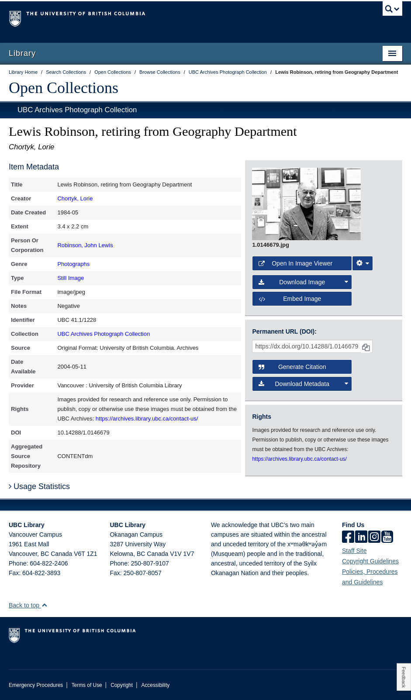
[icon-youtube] (387, 537)
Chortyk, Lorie (75, 198)
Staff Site (354, 550)
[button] (44, 605)
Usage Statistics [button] (39, 486)
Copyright (122, 685)
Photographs (73, 264)
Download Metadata (303, 383)
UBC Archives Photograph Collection (77, 110)
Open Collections (63, 88)
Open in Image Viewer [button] (295, 263)
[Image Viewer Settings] (362, 263)
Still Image (70, 278)
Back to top (28, 605)
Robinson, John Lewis (85, 245)
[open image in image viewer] (306, 203)
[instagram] (374, 537)
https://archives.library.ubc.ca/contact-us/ (147, 418)
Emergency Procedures (36, 685)
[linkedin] (361, 537)
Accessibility (155, 685)
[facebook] (348, 537)
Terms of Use (87, 685)
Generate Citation (292, 366)
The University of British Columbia (176, 17)
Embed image (290, 298)
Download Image (303, 282)
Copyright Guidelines (370, 561)
